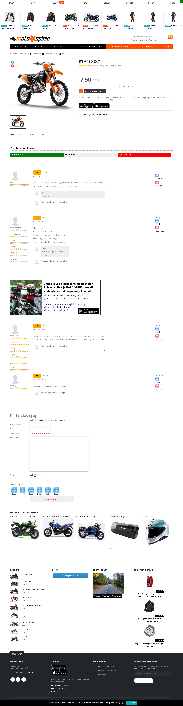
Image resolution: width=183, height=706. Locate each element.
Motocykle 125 (111, 666)
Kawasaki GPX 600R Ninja (86, 516)
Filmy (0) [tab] (21, 134)
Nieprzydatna (160, 183)
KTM (63, 54)
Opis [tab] (12, 134)
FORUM (129, 3)
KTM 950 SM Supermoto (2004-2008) (33, 589)
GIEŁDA (107, 3)
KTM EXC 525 (26, 597)
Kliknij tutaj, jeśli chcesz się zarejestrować (50, 420)
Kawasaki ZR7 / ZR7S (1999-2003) (56, 516)
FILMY (32, 3)
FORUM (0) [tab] (32, 134)
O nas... (54, 691)
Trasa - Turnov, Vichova (107, 595)
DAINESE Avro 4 (176, 26)
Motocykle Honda (99, 666)
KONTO (172, 3)
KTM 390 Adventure (28, 622)
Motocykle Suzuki (113, 670)
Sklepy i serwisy (119, 46)
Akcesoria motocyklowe (87, 46)
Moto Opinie (24, 54)
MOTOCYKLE (37, 54)
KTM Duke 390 (26, 574)
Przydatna (159, 176)
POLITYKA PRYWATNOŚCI (60, 686)
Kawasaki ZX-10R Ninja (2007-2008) (23, 516)
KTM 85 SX (25, 614)
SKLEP (151, 3)
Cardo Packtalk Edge (117, 516)
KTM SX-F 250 (26, 630)
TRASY (85, 3)
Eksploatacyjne (56, 46)
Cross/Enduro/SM (51, 54)
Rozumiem (131, 703)
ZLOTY (58, 2)
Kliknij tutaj (33, 672)
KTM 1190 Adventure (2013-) (31, 605)
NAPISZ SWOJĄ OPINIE (94, 91)
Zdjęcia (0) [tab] (44, 134)
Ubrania (36, 46)
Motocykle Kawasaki (100, 674)
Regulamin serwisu (58, 688)
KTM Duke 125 (26, 582)
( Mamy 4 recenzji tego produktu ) (110, 66)
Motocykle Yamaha (100, 670)
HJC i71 (145, 516)
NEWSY (11, 3)
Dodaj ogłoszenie (71, 576)
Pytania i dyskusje (146, 46)
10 (50, 433)
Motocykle (19, 46)
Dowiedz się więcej (118, 703)
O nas (166, 46)
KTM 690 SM (25, 637)
